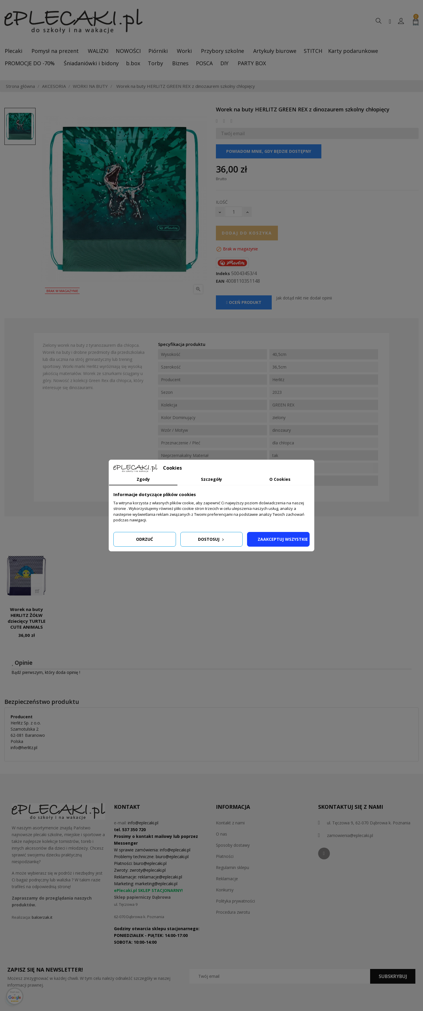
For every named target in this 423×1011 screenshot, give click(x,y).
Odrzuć (144, 539)
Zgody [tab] (143, 479)
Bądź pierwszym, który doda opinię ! (45, 672)
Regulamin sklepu (232, 867)
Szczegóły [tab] (211, 479)
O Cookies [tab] (280, 479)
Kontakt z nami (230, 823)
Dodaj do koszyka (247, 233)
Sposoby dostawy (233, 845)
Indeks (223, 273)
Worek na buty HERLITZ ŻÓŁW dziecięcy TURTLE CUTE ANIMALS (27, 618)
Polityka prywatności (235, 901)
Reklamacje (227, 878)
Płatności (225, 856)
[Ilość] (233, 212)
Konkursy (225, 890)
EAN (220, 281)
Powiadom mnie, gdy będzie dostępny (268, 151)
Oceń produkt (243, 302)
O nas (221, 834)
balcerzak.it (42, 917)
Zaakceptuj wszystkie (283, 539)
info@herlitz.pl (24, 747)
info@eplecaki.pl (143, 823)
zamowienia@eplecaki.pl (350, 835)
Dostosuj (211, 539)
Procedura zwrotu (233, 912)
